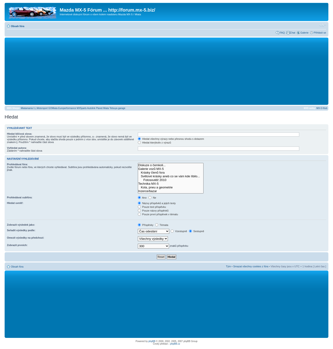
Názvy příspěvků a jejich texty (157, 203)
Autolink (91, 108)
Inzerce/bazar (170, 191)
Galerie (304, 32)
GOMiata (53, 108)
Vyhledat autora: (17, 147)
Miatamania (27, 108)
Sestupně (196, 231)
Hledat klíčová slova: (19, 133)
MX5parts (82, 108)
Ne (152, 197)
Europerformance (67, 108)
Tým (228, 266)
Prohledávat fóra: (17, 164)
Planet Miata (102, 108)
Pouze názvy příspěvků (153, 210)
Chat (292, 32)
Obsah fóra (17, 26)
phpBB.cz (175, 344)
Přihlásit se (320, 32)
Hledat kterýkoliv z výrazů (154, 142)
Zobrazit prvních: (17, 245)
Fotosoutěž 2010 (170, 180)
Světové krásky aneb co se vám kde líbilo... (170, 176)
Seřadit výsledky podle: (21, 230)
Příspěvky (145, 225)
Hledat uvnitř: (15, 203)
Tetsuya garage (117, 108)
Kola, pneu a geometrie (170, 187)
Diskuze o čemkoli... (170, 165)
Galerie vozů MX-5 (170, 169)
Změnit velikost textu (322, 25)
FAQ (282, 32)
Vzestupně (179, 231)
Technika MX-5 (170, 184)
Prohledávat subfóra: (19, 197)
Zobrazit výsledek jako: (21, 224)
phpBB (151, 341)
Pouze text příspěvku (152, 207)
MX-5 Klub (321, 108)
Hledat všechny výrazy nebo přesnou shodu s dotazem (171, 138)
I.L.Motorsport (41, 108)
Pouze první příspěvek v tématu (158, 214)
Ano (142, 197)
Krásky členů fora (170, 172)
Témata (161, 225)
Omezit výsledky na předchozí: (25, 237)
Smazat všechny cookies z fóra (250, 266)
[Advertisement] (166, 71)
